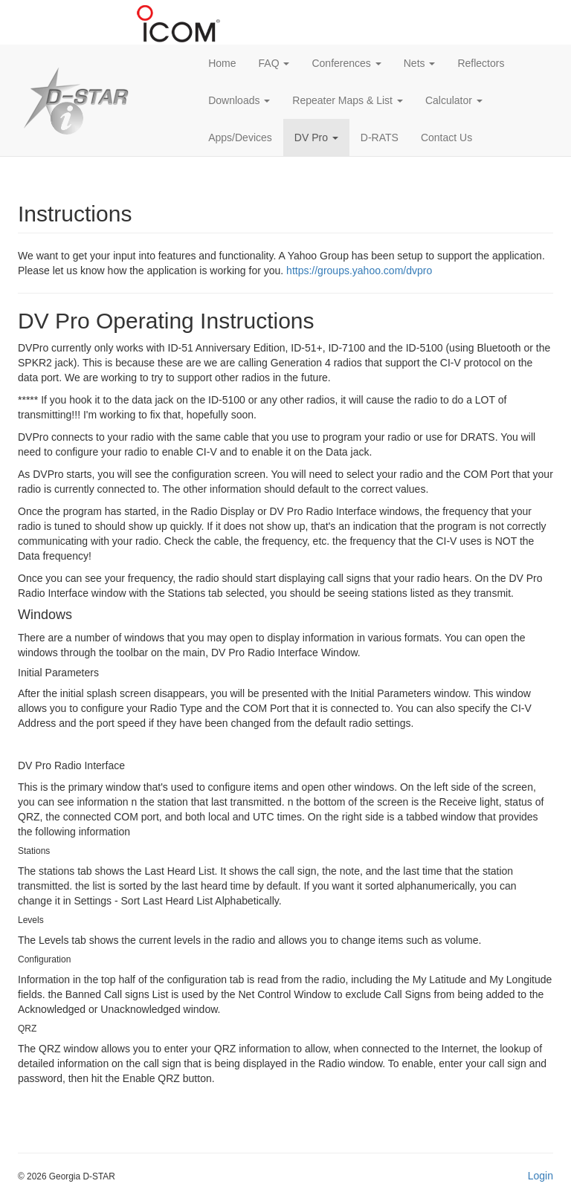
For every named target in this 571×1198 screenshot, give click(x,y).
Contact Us (446, 137)
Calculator (454, 100)
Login (540, 1176)
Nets (420, 63)
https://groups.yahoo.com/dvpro (359, 270)
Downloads (239, 100)
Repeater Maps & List (347, 100)
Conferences (346, 63)
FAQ (274, 63)
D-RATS (380, 137)
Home (222, 63)
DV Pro (316, 137)
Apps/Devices (240, 137)
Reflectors (480, 63)
